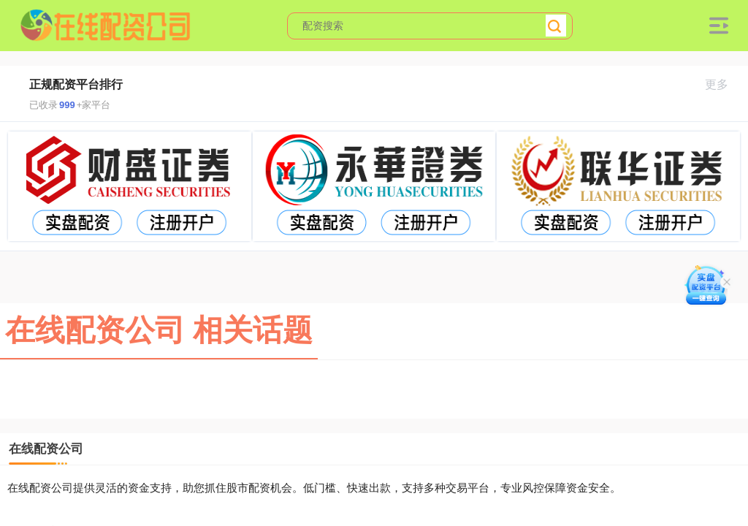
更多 (723, 84)
